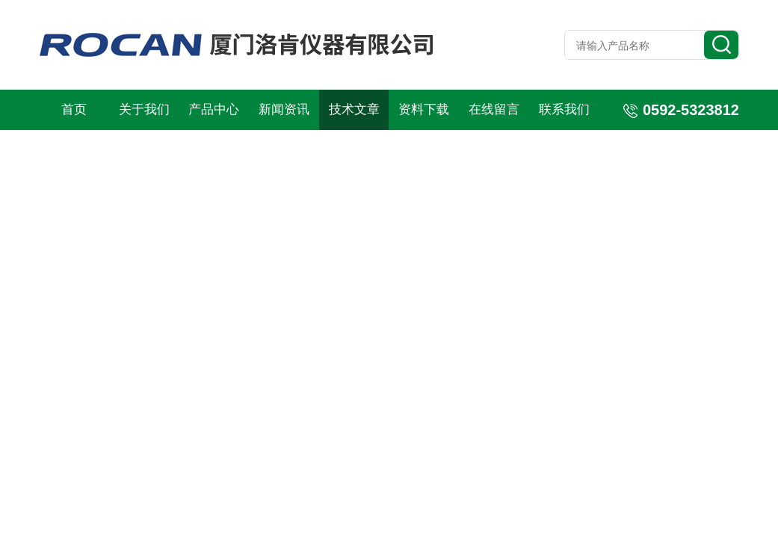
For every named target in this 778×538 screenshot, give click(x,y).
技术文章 (354, 109)
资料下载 (423, 109)
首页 (74, 109)
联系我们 (564, 109)
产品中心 (213, 109)
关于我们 (144, 109)
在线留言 (494, 109)
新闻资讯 (284, 109)
